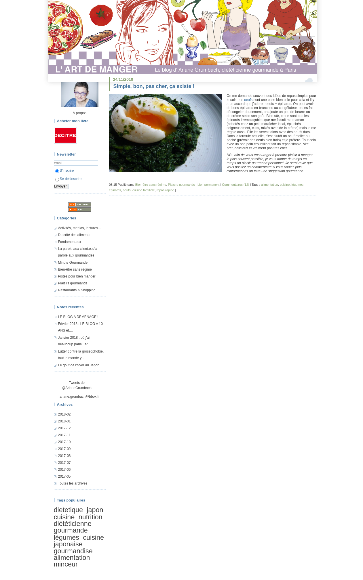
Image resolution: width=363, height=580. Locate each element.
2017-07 (64, 463)
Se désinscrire (68, 179)
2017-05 (64, 476)
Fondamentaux (69, 242)
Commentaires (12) (235, 184)
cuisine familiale (143, 190)
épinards (115, 190)
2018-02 (64, 414)
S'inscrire (64, 171)
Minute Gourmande (73, 263)
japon (95, 510)
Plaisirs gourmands (73, 283)
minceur (66, 564)
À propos (79, 113)
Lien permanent (208, 184)
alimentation (72, 557)
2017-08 (64, 456)
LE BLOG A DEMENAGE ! (78, 317)
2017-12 (64, 428)
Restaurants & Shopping (77, 290)
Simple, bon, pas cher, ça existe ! (154, 86)
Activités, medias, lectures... (79, 228)
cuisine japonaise (79, 541)
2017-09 (64, 449)
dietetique (68, 510)
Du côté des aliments (74, 235)
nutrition (90, 517)
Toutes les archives (73, 483)
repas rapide (165, 190)
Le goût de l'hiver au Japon (79, 365)
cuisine (64, 517)
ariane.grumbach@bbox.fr (80, 397)
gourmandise (73, 551)
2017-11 (64, 435)
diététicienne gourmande (73, 527)
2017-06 (64, 470)
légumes (66, 537)
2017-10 (64, 442)
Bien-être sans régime (75, 269)
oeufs (248, 100)
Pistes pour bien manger (77, 276)
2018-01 (64, 421)
